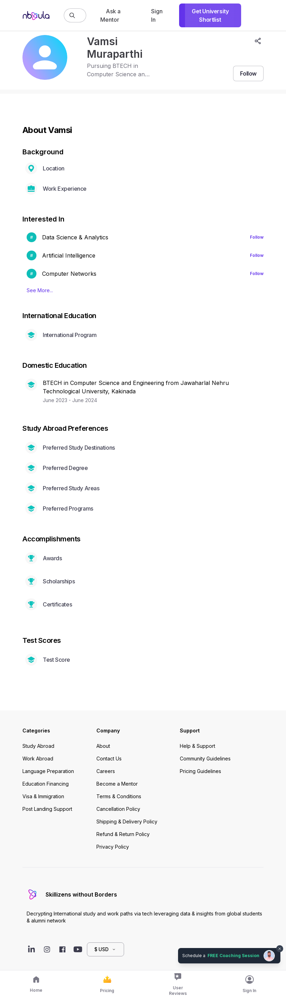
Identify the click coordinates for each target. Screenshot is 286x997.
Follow (257, 237)
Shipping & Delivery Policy (126, 821)
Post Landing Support (47, 809)
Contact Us (109, 758)
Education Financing (45, 784)
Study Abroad (38, 746)
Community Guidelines (205, 758)
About (103, 746)
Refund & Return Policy (123, 834)
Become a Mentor (117, 784)
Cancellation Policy (118, 809)
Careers (105, 771)
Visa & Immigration (43, 796)
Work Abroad (37, 758)
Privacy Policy (112, 847)
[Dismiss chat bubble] (279, 948)
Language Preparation (48, 771)
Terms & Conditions (118, 796)
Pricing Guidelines (200, 771)
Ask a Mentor (110, 15)
